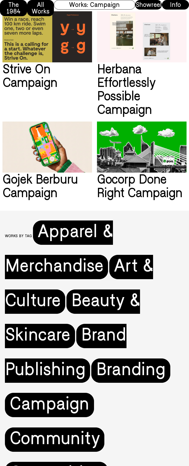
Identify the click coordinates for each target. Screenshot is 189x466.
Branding (131, 370)
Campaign (49, 405)
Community (55, 439)
